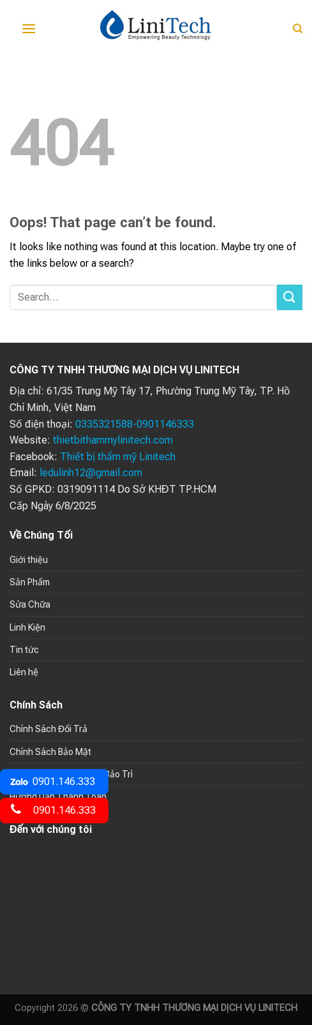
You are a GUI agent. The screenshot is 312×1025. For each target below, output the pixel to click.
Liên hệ (24, 672)
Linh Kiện (27, 627)
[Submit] (289, 297)
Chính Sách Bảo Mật (50, 752)
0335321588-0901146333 (134, 424)
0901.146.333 (52, 781)
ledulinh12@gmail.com (91, 473)
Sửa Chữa (30, 604)
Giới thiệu (29, 560)
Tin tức (24, 650)
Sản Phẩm (30, 582)
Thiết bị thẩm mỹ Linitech (117, 457)
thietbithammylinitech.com (113, 440)
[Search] (297, 29)
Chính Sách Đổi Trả (48, 729)
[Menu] (28, 28)
